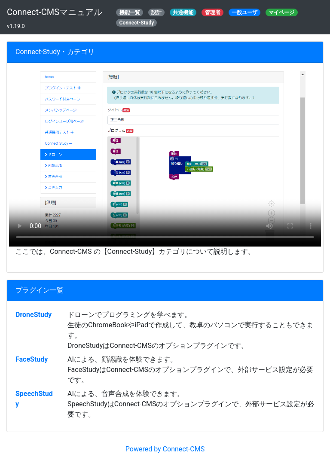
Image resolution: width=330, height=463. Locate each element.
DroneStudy (33, 315)
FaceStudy (31, 359)
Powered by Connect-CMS (165, 449)
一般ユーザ (244, 12)
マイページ (281, 12)
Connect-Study (136, 23)
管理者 (212, 12)
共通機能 (183, 12)
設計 (156, 12)
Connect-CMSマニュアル (54, 12)
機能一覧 (129, 12)
